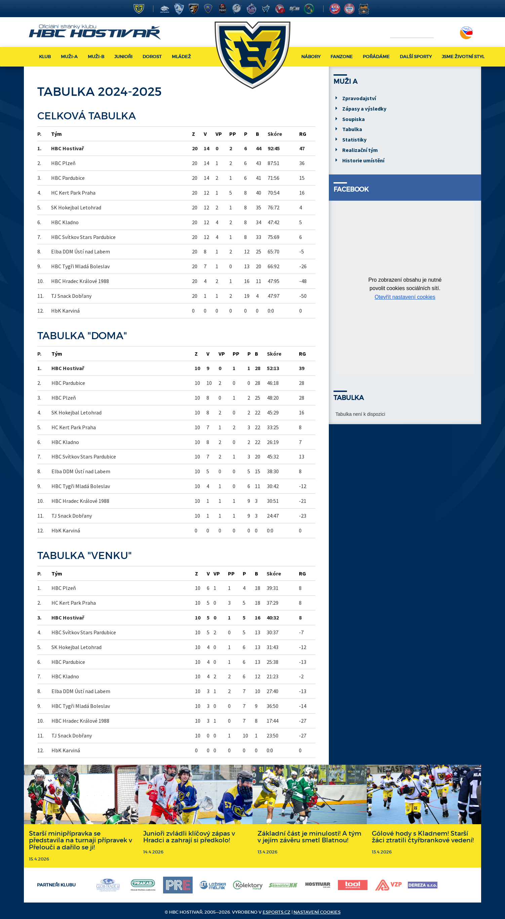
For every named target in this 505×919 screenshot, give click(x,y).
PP (232, 133)
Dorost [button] (152, 56)
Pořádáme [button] (376, 56)
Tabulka (352, 129)
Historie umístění (363, 160)
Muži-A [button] (69, 56)
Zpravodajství (359, 98)
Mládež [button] (181, 56)
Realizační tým (360, 150)
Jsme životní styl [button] (463, 56)
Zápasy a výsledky (364, 108)
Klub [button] (45, 56)
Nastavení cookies (317, 912)
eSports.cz (276, 912)
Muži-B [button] (96, 56)
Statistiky (354, 139)
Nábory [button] (310, 56)
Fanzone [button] (342, 56)
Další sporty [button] (416, 56)
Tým (56, 133)
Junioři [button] (123, 56)
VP (219, 133)
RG (302, 133)
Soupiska (353, 119)
